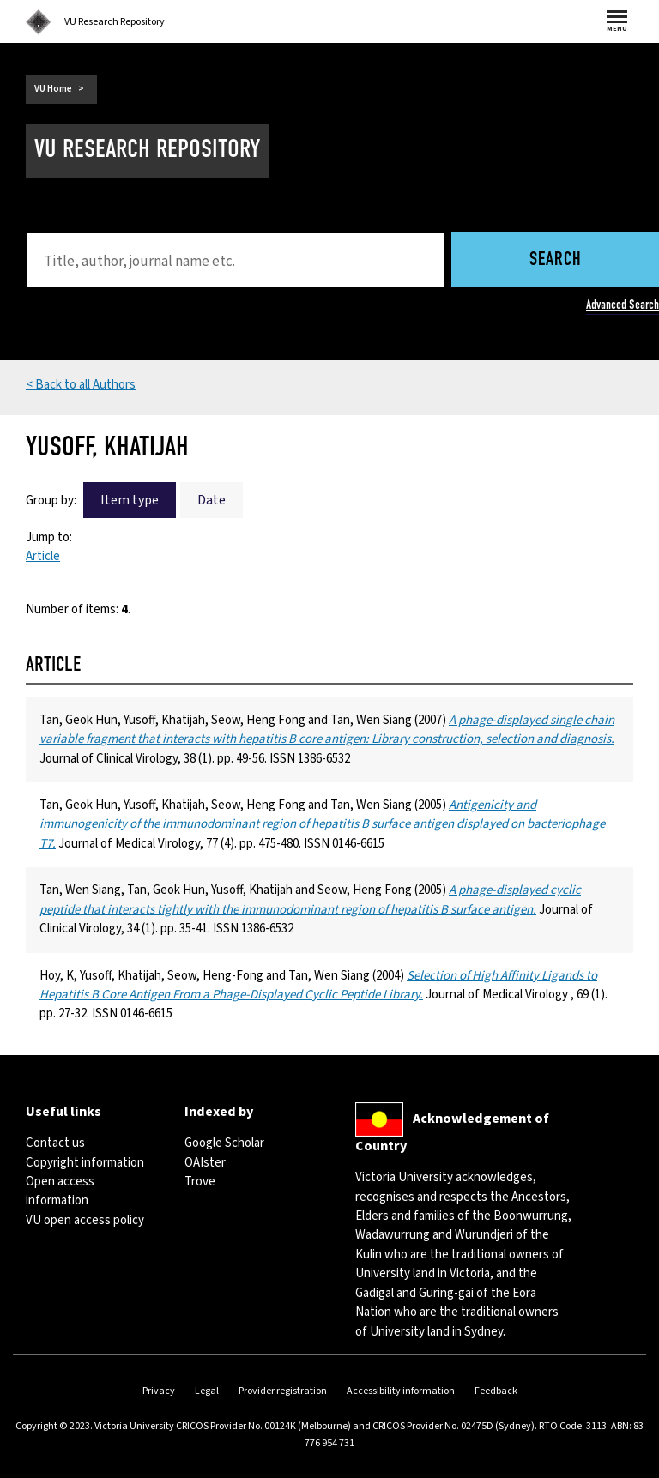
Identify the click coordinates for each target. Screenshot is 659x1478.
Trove (199, 1182)
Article (43, 556)
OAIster (205, 1163)
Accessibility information (401, 1391)
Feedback (496, 1391)
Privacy (158, 1391)
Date (211, 500)
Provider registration (283, 1391)
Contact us (55, 1143)
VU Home (53, 88)
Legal (207, 1391)
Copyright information (85, 1163)
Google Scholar (224, 1143)
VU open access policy (85, 1220)
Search (555, 260)
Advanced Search (622, 304)
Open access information (60, 1191)
